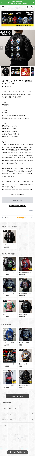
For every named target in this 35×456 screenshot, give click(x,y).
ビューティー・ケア (6, 419)
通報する (31, 210)
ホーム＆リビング (6, 414)
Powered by (18, 438)
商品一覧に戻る (17, 396)
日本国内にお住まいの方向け (17, 206)
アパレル (4, 425)
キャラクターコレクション (8, 408)
